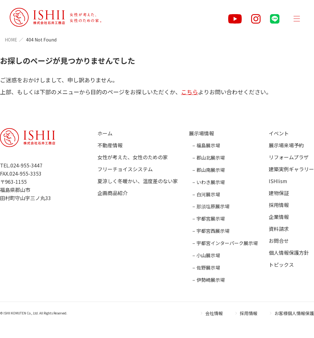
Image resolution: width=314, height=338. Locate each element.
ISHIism (278, 181)
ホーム (105, 133)
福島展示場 (208, 145)
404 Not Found (41, 39)
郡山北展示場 (210, 157)
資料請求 (279, 228)
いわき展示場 (210, 182)
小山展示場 (208, 255)
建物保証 (279, 193)
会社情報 (214, 313)
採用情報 (279, 205)
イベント (279, 133)
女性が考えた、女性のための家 (132, 157)
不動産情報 (110, 145)
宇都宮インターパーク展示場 (227, 243)
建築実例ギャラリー (291, 169)
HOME (11, 39)
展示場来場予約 (286, 145)
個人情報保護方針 (289, 252)
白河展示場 (208, 194)
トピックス (281, 264)
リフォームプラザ (289, 157)
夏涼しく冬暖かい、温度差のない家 (137, 181)
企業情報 (279, 217)
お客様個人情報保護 (294, 313)
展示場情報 (201, 133)
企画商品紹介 (112, 193)
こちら (189, 92)
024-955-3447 (26, 165)
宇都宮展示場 (210, 218)
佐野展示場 (208, 267)
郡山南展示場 (210, 169)
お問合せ (279, 240)
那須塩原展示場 (212, 206)
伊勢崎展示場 (210, 279)
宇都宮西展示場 (212, 230)
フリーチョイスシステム (125, 169)
